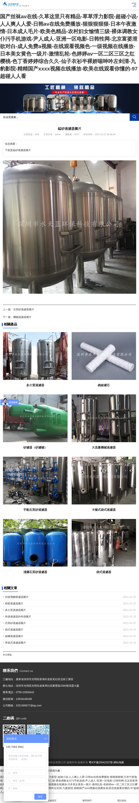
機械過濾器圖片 (22, 317)
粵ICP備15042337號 (101, 762)
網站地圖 (118, 762)
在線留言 (52, 798)
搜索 (134, 117)
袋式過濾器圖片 (14, 629)
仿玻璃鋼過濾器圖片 (17, 596)
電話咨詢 (121, 798)
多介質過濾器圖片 (15, 609)
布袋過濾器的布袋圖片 (18, 616)
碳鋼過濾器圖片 (14, 636)
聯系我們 (87, 798)
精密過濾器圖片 (14, 603)
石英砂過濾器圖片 (23, 309)
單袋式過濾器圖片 (15, 642)
